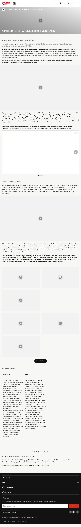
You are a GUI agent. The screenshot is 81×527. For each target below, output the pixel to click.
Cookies (13, 521)
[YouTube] (70, 512)
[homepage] (6, 3)
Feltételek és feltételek (22, 521)
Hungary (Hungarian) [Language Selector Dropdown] (10, 512)
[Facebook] (73, 512)
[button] (77, 3)
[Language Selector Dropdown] (72, 3)
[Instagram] (77, 512)
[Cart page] (65, 3)
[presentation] (40, 152)
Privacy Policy (5, 521)
